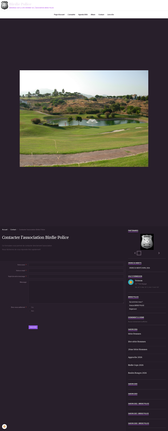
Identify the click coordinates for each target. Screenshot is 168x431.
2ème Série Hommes (137, 349)
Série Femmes (134, 334)
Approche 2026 (135, 357)
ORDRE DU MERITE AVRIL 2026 (139, 268)
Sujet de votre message (16, 276)
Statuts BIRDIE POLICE (136, 305)
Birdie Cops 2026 (135, 365)
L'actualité (71, 14)
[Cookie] (4, 426)
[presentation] (45, 319)
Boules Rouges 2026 (137, 373)
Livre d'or (110, 14)
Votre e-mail (20, 270)
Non (31, 311)
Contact (101, 14)
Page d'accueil (59, 14)
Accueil (4, 230)
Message (23, 282)
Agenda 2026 (83, 14)
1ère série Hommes (137, 341)
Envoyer (33, 327)
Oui (31, 307)
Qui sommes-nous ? (136, 302)
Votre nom (21, 265)
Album (93, 14)
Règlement (133, 309)
